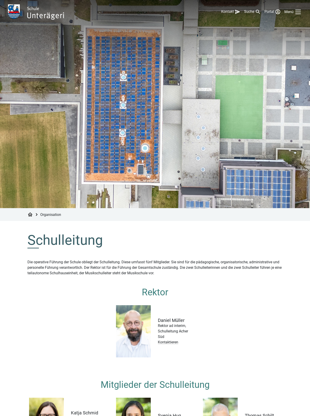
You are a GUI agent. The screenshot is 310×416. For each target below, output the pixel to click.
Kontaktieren (168, 342)
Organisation (50, 214)
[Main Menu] (293, 11)
